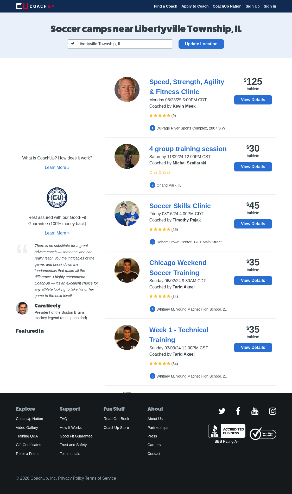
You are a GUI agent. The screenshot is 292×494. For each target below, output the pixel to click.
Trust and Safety (73, 445)
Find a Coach (165, 6)
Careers (154, 445)
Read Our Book (116, 419)
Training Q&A (27, 436)
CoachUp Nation (227, 6)
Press (152, 436)
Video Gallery (27, 427)
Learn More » (57, 167)
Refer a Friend (28, 454)
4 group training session (188, 148)
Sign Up (253, 6)
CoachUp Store (116, 427)
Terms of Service (100, 478)
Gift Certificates (28, 445)
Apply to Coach (194, 6)
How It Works (71, 427)
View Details (253, 99)
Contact (154, 454)
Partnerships (158, 427)
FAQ (63, 419)
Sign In (270, 6)
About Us (155, 419)
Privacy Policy (71, 478)
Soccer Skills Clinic (180, 205)
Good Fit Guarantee (76, 436)
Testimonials (70, 454)
